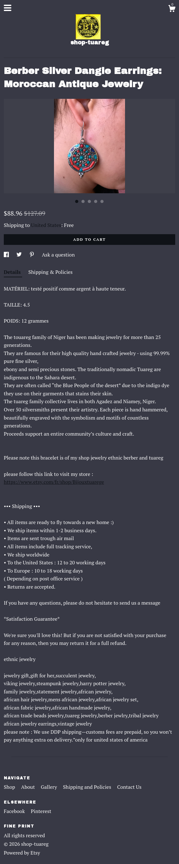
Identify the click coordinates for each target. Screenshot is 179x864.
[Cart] (171, 9)
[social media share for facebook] (7, 254)
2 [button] (83, 201)
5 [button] (102, 201)
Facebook (15, 811)
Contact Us (129, 786)
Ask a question (58, 254)
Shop (10, 786)
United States (46, 225)
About (28, 786)
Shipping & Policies (50, 271)
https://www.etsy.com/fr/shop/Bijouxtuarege (54, 481)
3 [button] (89, 201)
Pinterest (41, 811)
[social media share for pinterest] (32, 254)
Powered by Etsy (22, 852)
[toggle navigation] (7, 8)
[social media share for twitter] (19, 254)
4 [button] (95, 201)
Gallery (49, 786)
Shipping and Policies (87, 786)
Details (13, 271)
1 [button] (76, 201)
